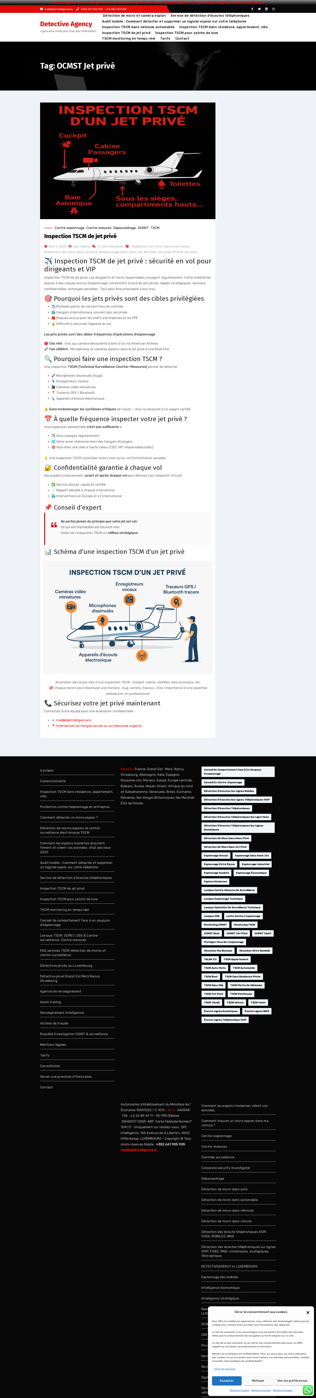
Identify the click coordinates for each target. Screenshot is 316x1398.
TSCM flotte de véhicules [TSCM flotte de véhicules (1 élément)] (246, 985)
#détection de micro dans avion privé (160, 246)
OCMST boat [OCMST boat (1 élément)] (211, 933)
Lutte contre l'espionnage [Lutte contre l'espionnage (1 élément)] (243, 916)
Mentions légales (239, 1390)
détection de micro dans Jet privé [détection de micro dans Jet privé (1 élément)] (225, 847)
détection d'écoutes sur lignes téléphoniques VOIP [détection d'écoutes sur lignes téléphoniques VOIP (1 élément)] (237, 799)
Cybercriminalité (53, 781)
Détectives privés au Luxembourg (66, 966)
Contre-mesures (98, 228)
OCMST (143, 228)
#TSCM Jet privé (184, 252)
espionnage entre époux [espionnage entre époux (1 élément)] (219, 864)
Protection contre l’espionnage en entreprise (75, 807)
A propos (47, 770)
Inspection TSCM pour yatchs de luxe (186, 33)
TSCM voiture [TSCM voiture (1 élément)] (235, 1002)
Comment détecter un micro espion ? (69, 817)
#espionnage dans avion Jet (120, 252)
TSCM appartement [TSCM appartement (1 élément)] (235, 959)
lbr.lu (171, 1110)
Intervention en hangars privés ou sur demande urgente (98, 726)
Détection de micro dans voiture (226, 1221)
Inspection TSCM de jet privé (126, 33)
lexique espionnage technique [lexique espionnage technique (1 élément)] (223, 898)
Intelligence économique (220, 1288)
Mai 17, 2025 (58, 246)
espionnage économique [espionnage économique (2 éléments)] (251, 872)
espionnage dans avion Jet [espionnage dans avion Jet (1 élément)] (252, 855)
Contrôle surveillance (217, 1157)
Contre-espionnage (69, 228)
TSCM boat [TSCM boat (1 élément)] (211, 976)
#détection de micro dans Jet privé (71, 252)
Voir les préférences (292, 1381)
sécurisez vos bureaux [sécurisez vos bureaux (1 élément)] (218, 950)
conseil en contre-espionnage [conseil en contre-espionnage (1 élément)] (223, 782)
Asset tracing (50, 1002)
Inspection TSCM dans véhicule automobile (138, 27)
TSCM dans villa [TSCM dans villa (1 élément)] (213, 985)
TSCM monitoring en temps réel (128, 38)
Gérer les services (224, 1368)
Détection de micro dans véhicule (227, 1210)
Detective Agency (66, 24)
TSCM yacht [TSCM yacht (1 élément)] (258, 1002)
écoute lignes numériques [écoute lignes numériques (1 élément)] (221, 1011)
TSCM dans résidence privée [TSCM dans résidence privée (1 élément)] (243, 976)
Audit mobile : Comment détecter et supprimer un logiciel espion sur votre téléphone (174, 21)
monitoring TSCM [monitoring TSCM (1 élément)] (244, 924)
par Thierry (82, 246)
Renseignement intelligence (62, 1013)
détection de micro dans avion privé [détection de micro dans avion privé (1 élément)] (226, 838)
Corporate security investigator (225, 1168)
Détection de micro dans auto (224, 1189)
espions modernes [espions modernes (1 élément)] (215, 881)
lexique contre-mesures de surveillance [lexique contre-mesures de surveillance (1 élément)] (229, 890)
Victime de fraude (54, 1023)
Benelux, (127, 769)
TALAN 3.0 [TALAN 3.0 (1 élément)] (210, 959)
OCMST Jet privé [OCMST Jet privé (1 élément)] (237, 933)
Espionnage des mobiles (219, 1277)
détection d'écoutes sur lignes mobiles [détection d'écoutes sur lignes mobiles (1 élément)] (229, 791)
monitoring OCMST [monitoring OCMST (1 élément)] (215, 924)
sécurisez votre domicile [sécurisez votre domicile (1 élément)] (254, 950)
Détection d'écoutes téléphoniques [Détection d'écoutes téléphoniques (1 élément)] (227, 808)
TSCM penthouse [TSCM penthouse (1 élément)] (241, 994)
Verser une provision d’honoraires (66, 1077)
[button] (308, 1312)
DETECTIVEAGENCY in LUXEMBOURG (229, 1266)
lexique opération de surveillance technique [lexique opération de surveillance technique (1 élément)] (232, 907)
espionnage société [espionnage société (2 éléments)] (216, 872)
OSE (204, 1335)
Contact (182, 38)
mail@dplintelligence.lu (56, 9)
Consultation (50, 1066)
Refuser (258, 1381)
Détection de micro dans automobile (229, 1200)
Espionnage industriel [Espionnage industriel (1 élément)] (255, 864)
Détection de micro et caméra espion (134, 15)
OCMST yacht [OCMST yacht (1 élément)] (263, 933)
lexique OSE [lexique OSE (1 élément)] (211, 916)
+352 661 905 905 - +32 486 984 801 (101, 9)
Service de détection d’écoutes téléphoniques (210, 15)
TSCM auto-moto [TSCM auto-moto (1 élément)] (215, 968)
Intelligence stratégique (220, 1298)
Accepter (227, 1381)
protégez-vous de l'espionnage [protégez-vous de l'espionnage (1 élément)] (224, 942)
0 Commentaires (110, 246)
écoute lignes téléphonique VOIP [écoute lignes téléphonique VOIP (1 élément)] (225, 1019)
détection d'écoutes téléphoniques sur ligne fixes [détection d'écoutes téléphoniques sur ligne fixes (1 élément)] (236, 817)
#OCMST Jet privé (157, 252)
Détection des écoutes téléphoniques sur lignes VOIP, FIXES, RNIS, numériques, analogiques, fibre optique (238, 1251)
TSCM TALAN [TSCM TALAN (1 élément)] (212, 1002)
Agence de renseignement (60, 991)
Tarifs (165, 38)
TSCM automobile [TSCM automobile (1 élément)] (244, 968)
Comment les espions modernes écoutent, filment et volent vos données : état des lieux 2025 (75, 847)
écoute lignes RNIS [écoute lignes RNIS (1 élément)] (257, 1011)
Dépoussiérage (124, 228)
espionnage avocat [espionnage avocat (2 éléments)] (216, 855)
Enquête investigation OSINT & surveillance (74, 1034)
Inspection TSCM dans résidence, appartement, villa (223, 27)
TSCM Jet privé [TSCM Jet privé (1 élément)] (213, 994)
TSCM (155, 228)
